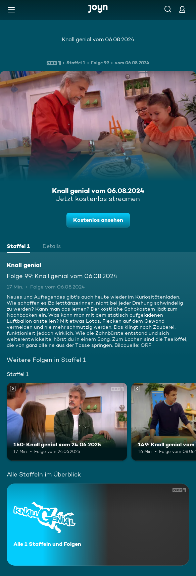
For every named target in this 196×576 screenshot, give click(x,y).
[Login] (182, 9)
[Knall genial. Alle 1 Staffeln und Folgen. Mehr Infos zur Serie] (98, 525)
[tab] (18, 247)
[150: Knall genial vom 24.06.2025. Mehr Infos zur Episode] (67, 422)
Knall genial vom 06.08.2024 (98, 39)
